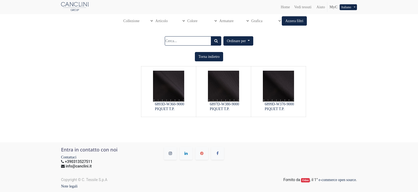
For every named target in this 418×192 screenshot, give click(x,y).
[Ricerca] (216, 41)
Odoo (305, 180)
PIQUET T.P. (165, 109)
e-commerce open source (337, 180)
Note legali (69, 186)
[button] (294, 21)
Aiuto (320, 7)
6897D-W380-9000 (224, 104)
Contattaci (69, 157)
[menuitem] (285, 7)
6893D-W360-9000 (169, 104)
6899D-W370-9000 (279, 104)
